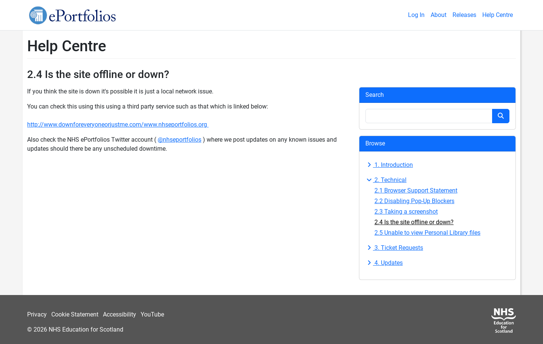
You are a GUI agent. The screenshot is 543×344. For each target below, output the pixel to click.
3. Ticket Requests (394, 247)
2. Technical (385, 179)
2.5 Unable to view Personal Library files (427, 232)
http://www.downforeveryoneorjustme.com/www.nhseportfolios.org (118, 124)
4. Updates (384, 262)
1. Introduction (389, 164)
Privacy (37, 314)
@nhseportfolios (179, 139)
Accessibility (119, 314)
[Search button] (500, 116)
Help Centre (497, 14)
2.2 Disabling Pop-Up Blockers (414, 201)
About (438, 14)
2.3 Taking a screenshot (406, 211)
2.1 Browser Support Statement (415, 190)
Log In (416, 14)
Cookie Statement (74, 314)
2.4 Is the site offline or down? (414, 222)
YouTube (152, 314)
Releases (464, 14)
